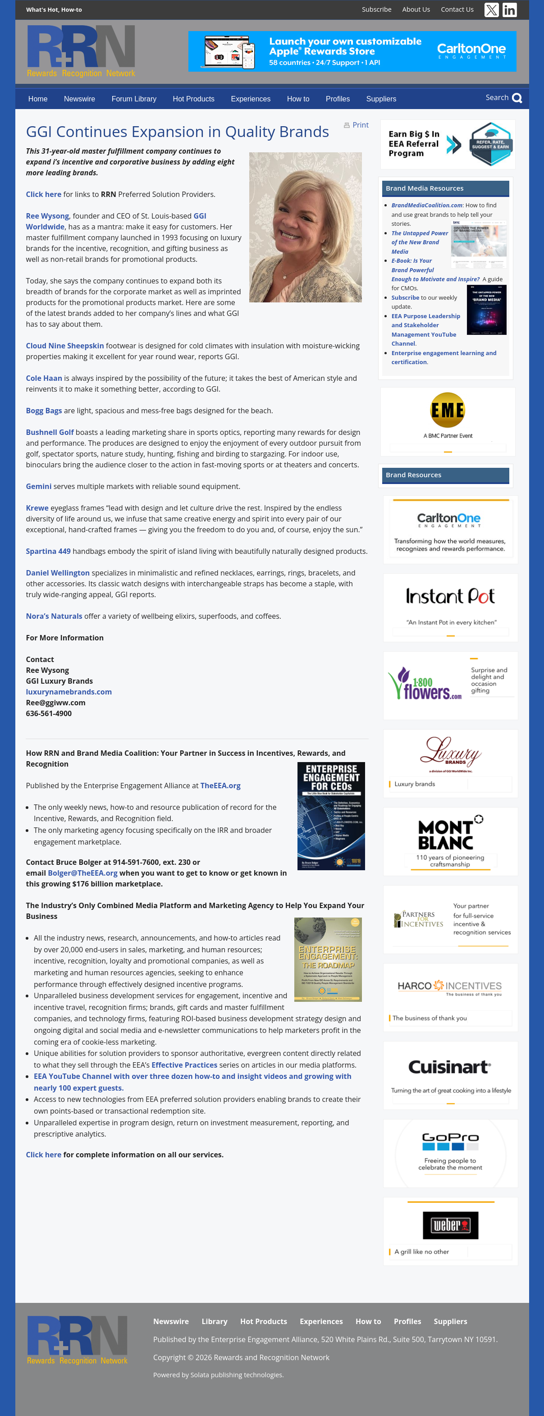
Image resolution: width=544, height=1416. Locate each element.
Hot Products (194, 99)
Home (38, 99)
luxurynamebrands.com (69, 692)
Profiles (338, 99)
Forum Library (134, 99)
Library (214, 1321)
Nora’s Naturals (54, 616)
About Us (416, 9)
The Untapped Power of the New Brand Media (420, 242)
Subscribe (377, 9)
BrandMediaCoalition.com (427, 205)
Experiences (250, 99)
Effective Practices (184, 1065)
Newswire (79, 99)
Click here (43, 1155)
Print (360, 125)
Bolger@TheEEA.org (83, 873)
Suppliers (381, 99)
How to (298, 99)
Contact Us (457, 9)
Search (497, 97)
